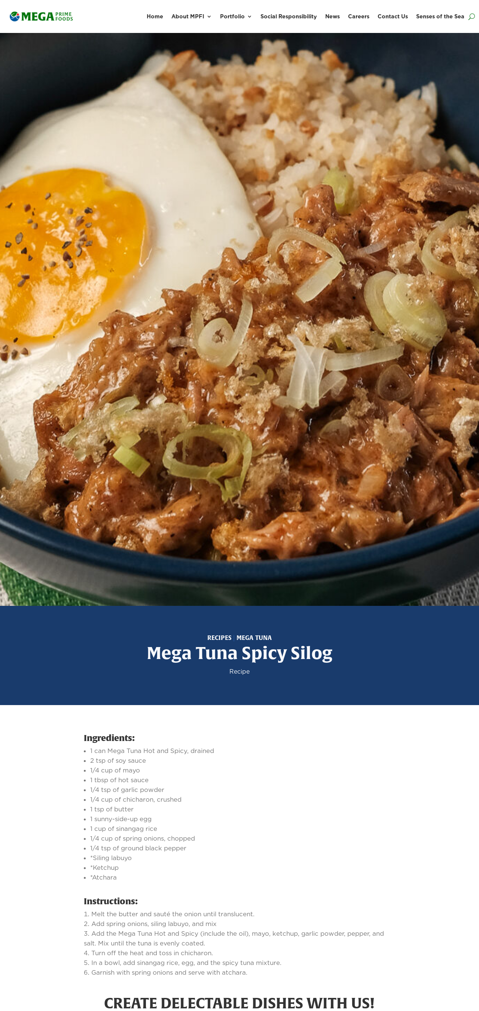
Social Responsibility (288, 16)
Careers (358, 16)
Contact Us (393, 16)
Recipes (219, 637)
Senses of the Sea (440, 16)
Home (155, 16)
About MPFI (187, 16)
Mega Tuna (254, 637)
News (332, 16)
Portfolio (232, 16)
